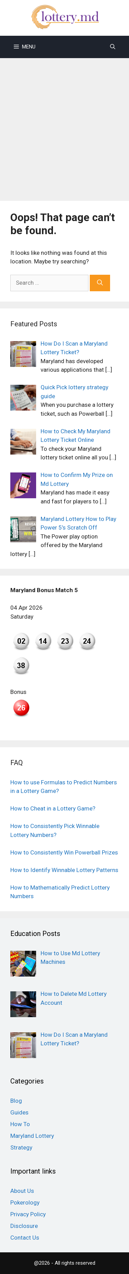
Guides (19, 1112)
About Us (22, 1190)
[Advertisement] (64, 126)
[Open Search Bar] (112, 47)
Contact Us (24, 1237)
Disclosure (24, 1225)
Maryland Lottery (32, 1135)
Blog (16, 1100)
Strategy (21, 1147)
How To (20, 1124)
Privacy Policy (28, 1214)
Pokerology (25, 1202)
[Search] (100, 283)
